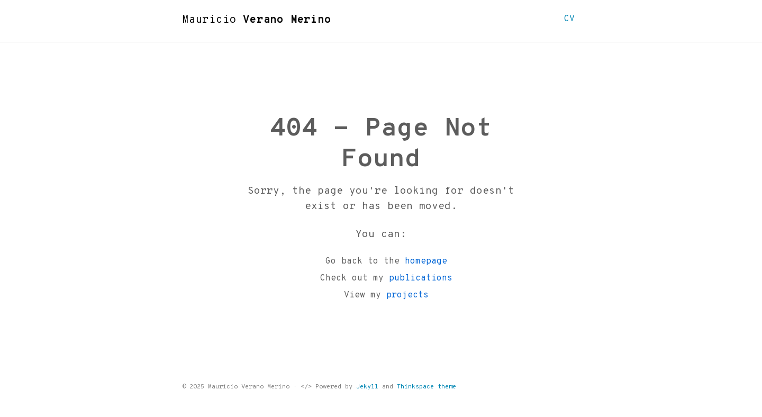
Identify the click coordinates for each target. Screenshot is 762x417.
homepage (426, 261)
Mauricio (256, 20)
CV (569, 19)
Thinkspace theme (426, 387)
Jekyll (367, 387)
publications (420, 278)
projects (407, 295)
